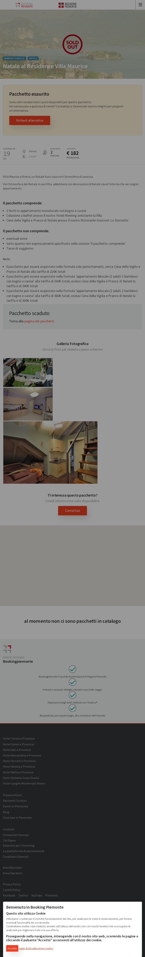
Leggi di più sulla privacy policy (36, 948)
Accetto (12, 948)
